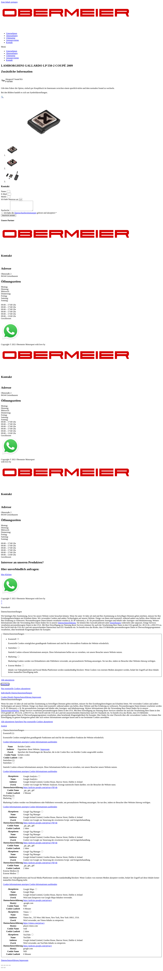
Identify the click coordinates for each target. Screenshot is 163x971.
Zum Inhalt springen (9, 2)
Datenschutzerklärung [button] (23, 699)
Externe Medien (16, 667)
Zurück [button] (4, 728)
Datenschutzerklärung (67, 625)
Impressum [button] (36, 699)
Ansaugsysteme (12, 40)
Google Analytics (30, 781)
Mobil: (4, 197)
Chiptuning (10, 38)
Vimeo (26, 917)
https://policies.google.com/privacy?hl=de (40, 789)
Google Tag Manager (31, 816)
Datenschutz (17, 344)
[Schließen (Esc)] (2, 967)
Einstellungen (115, 625)
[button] (81, 47)
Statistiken (13, 650)
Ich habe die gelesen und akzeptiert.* (30, 215)
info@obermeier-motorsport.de (13, 265)
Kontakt (9, 42)
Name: (4, 191)
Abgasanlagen (12, 36)
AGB (26, 344)
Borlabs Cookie (24, 748)
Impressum (5, 344)
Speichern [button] (5, 686)
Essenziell (13, 641)
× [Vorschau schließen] (1, 603)
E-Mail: (4, 194)
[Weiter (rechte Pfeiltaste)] (5, 969)
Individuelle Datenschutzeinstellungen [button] (16, 695)
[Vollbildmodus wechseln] (7, 967)
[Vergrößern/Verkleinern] (10, 967)
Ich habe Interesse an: (10, 199)
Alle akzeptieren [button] (7, 682)
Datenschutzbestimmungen (25, 215)
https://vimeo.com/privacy (34, 925)
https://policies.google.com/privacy (37, 902)
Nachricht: (5, 212)
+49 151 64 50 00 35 (9, 263)
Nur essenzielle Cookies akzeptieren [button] (15, 690)
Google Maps (28, 894)
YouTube (27, 939)
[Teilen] (5, 967)
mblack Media (51, 346)
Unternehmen (11, 33)
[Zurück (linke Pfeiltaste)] (2, 969)
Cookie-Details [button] (7, 699)
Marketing (13, 659)
